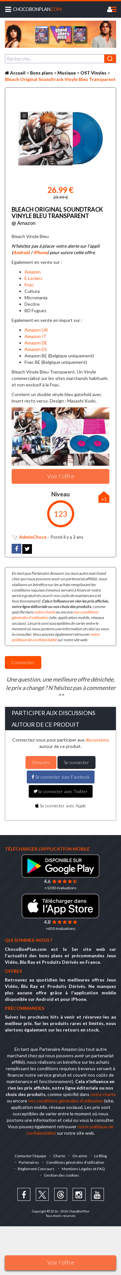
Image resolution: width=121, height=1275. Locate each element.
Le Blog (100, 1155)
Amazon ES (36, 349)
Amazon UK (36, 330)
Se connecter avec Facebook (61, 777)
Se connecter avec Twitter (61, 791)
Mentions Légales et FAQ (83, 1168)
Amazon (33, 271)
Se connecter (76, 762)
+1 (104, 499)
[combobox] (60, 58)
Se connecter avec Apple (60, 805)
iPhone (40, 252)
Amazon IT (35, 336)
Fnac (29, 284)
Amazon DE (36, 342)
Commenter (23, 662)
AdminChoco (29, 537)
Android (21, 252)
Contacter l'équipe (30, 1155)
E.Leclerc (34, 278)
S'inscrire (41, 762)
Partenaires (29, 1162)
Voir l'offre (60, 1262)
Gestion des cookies (61, 1175)
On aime (79, 1155)
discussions (97, 739)
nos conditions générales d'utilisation (65, 1100)
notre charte (44, 612)
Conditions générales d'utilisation (75, 1162)
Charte (59, 1155)
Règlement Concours (36, 1168)
